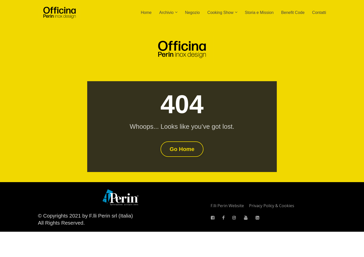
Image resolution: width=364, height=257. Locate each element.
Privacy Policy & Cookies (271, 230)
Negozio (192, 12)
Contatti (319, 12)
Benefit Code (293, 12)
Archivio (166, 12)
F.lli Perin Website (227, 230)
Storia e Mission (259, 12)
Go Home (182, 162)
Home (146, 12)
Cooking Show (220, 12)
